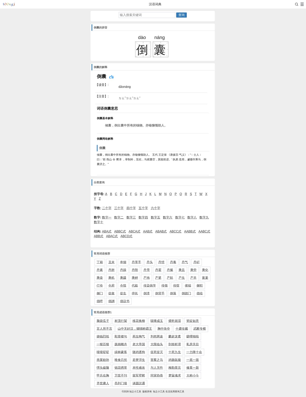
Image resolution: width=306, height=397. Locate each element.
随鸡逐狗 (139, 352)
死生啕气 (139, 336)
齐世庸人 (103, 383)
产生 (182, 277)
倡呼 (100, 301)
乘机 (111, 277)
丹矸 (196, 262)
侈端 (188, 285)
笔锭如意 (192, 320)
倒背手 (160, 293)
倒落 (173, 293)
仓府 (111, 285)
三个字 (119, 208)
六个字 (155, 208)
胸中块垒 (163, 328)
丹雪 (146, 270)
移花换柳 (139, 320)
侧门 (100, 293)
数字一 (106, 217)
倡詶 (111, 301)
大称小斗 (192, 375)
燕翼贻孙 (103, 359)
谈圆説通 (139, 383)
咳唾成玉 (156, 320)
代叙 (135, 285)
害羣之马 (156, 359)
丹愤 (161, 262)
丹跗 (111, 270)
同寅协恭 (156, 375)
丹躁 (123, 270)
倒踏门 (186, 293)
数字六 (167, 217)
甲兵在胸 (103, 375)
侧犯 (200, 285)
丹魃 (170, 270)
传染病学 (149, 285)
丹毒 (173, 262)
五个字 (143, 208)
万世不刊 (121, 375)
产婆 (158, 277)
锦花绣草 (121, 367)
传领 (164, 285)
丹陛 (135, 270)
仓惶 (123, 285)
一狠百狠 (103, 344)
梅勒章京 (174, 367)
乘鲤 (135, 277)
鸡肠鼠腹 (174, 359)
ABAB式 (161, 231)
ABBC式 (120, 231)
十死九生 (174, 352)
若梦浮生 (139, 359)
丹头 (150, 262)
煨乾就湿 (174, 320)
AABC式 (204, 231)
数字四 (143, 217)
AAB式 (147, 231)
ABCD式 (126, 236)
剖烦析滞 (174, 344)
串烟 (123, 262)
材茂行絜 (121, 320)
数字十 (98, 222)
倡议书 (124, 301)
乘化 (205, 270)
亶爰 (205, 277)
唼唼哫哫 (103, 352)
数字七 (180, 217)
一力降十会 (194, 352)
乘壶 (100, 277)
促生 (123, 293)
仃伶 (100, 285)
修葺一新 (192, 367)
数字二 (119, 217)
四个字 (131, 208)
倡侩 (200, 293)
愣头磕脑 (103, 367)
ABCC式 (175, 231)
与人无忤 (156, 367)
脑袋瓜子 (103, 320)
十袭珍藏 (181, 328)
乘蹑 (123, 277)
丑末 (111, 262)
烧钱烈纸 (103, 336)
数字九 (204, 217)
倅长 (135, 293)
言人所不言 (104, 328)
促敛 (111, 293)
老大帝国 (139, 344)
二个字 (106, 208)
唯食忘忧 (121, 359)
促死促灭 (156, 352)
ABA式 (106, 231)
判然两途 (156, 336)
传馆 (176, 285)
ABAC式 (112, 236)
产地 (146, 277)
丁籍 (100, 262)
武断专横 (199, 328)
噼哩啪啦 (192, 336)
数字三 (131, 217)
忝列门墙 (121, 383)
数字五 (155, 217)
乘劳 (193, 270)
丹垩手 (136, 262)
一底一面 (192, 359)
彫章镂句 (121, 336)
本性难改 (139, 367)
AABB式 (190, 231)
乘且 (182, 270)
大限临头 (156, 344)
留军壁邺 (139, 375)
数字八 (192, 217)
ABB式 (98, 236)
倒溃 (146, 293)
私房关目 (192, 344)
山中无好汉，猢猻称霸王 (135, 328)
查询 (181, 15)
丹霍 (158, 270)
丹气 (185, 262)
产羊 (193, 277)
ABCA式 (134, 231)
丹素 (100, 270)
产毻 (170, 277)
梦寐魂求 (174, 375)
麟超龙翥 (174, 336)
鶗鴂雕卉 (121, 344)
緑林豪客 (121, 352)
